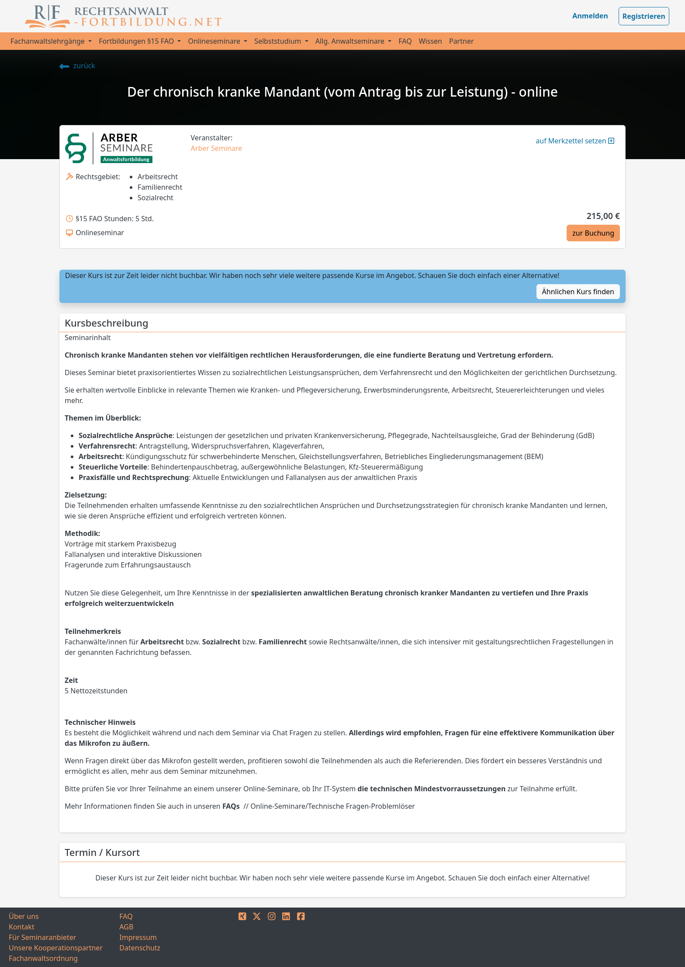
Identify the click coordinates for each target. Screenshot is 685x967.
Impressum (138, 937)
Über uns (24, 916)
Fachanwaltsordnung (43, 958)
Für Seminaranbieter (42, 937)
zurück (77, 65)
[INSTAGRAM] (271, 937)
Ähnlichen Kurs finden (578, 291)
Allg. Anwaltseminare (350, 41)
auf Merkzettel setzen (575, 141)
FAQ (405, 41)
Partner (461, 41)
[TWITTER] (256, 937)
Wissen (430, 41)
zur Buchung (593, 233)
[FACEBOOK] (301, 937)
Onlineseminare (215, 41)
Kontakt (22, 927)
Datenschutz (139, 948)
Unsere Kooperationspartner (56, 948)
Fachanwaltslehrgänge (48, 41)
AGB (126, 927)
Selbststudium (278, 41)
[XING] (242, 937)
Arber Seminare (216, 148)
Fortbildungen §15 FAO (137, 41)
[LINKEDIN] (286, 937)
